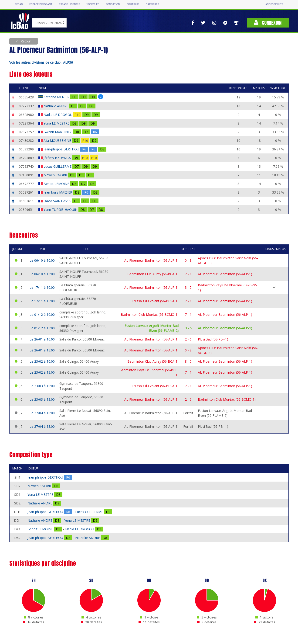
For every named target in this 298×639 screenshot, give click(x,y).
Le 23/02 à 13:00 (42, 372)
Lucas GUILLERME (58, 166)
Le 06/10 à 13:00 (42, 274)
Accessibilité (274, 4)
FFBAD (19, 4)
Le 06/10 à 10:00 (42, 260)
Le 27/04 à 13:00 (42, 426)
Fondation (113, 4)
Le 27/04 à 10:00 (42, 413)
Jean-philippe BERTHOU (62, 149)
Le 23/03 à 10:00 (42, 386)
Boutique (132, 4)
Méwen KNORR (56, 175)
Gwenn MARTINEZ (58, 132)
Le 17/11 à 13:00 (42, 301)
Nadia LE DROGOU (58, 114)
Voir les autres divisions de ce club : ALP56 (41, 62)
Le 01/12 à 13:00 (42, 328)
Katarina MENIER (57, 97)
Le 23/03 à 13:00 (42, 399)
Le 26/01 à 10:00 (42, 339)
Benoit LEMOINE (57, 183)
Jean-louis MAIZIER (58, 192)
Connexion (267, 22)
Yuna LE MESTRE (57, 123)
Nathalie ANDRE (56, 106)
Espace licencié (69, 4)
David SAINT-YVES (58, 201)
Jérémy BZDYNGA (58, 158)
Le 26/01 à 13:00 (42, 350)
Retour (25, 41)
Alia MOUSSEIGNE (58, 140)
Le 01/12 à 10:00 (42, 314)
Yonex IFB (92, 4)
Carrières (152, 4)
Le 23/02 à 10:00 (42, 361)
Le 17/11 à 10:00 (42, 287)
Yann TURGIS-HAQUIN (61, 209)
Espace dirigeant (40, 4)
